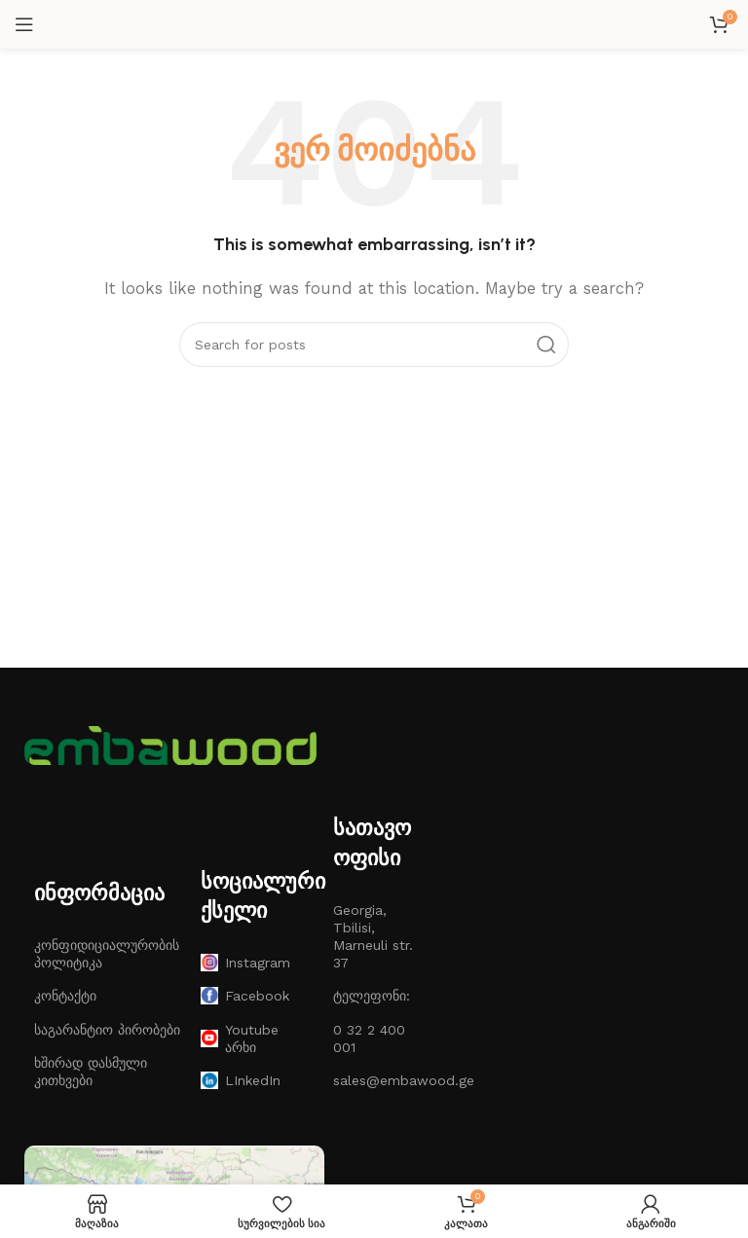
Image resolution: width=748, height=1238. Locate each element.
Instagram (245, 962)
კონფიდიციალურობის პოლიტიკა (106, 953)
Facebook (245, 995)
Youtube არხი (240, 1038)
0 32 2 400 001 (369, 1038)
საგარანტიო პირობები (107, 1030)
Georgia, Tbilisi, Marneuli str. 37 (373, 936)
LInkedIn (240, 1080)
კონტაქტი (65, 995)
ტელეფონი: (371, 995)
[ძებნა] (374, 344)
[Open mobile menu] (24, 24)
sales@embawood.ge (373, 1080)
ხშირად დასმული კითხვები (90, 1071)
